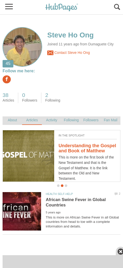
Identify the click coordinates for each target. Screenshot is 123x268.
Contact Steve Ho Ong (68, 53)
